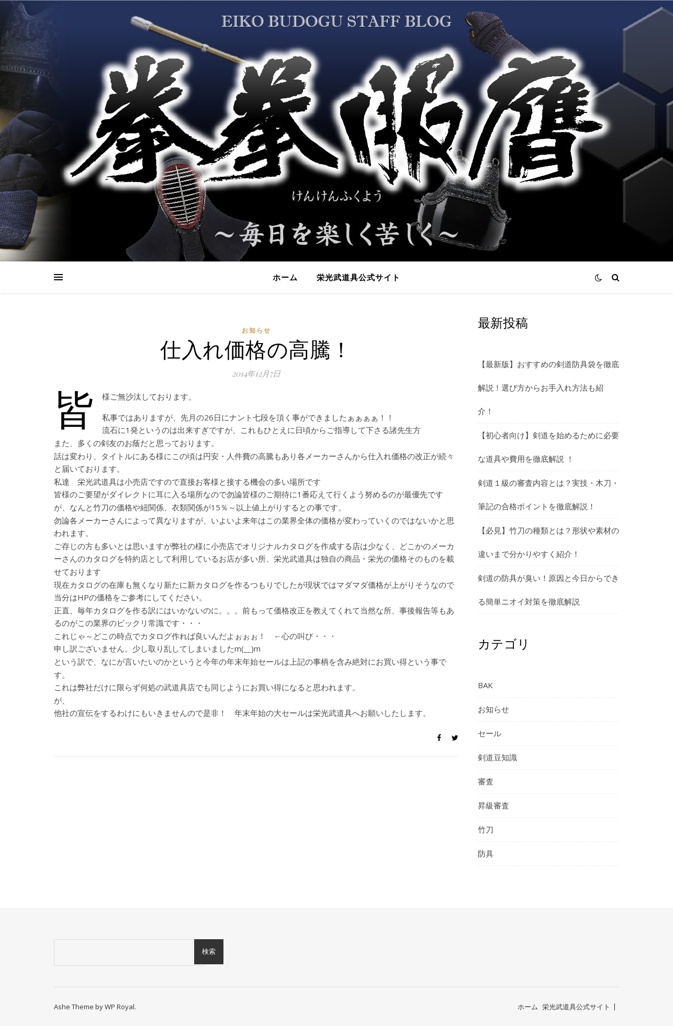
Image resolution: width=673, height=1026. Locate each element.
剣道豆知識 (497, 757)
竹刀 (485, 829)
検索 (209, 951)
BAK (485, 685)
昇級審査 (493, 805)
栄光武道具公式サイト (358, 277)
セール (489, 733)
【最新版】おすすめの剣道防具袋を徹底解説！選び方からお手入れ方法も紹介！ (548, 387)
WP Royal (119, 1006)
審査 (485, 781)
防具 (485, 853)
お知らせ (256, 330)
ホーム (285, 277)
